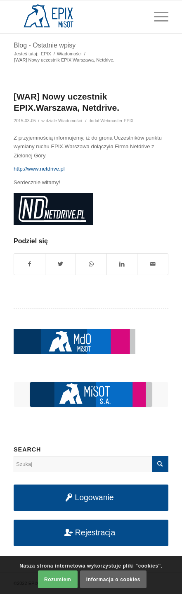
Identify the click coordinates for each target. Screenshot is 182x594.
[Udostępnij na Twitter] (60, 264)
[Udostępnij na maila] (152, 264)
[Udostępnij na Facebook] (29, 264)
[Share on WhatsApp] (91, 264)
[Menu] (157, 16)
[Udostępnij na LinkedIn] (122, 264)
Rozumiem (57, 579)
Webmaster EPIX (116, 120)
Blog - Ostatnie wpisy (45, 45)
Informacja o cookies (113, 579)
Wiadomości (70, 120)
